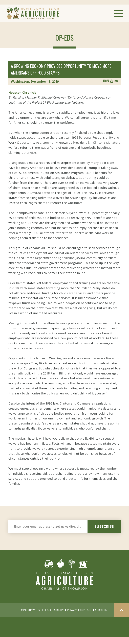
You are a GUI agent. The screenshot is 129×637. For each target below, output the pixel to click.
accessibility (55, 609)
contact (86, 609)
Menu (118, 14)
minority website (32, 609)
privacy (72, 609)
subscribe (104, 526)
